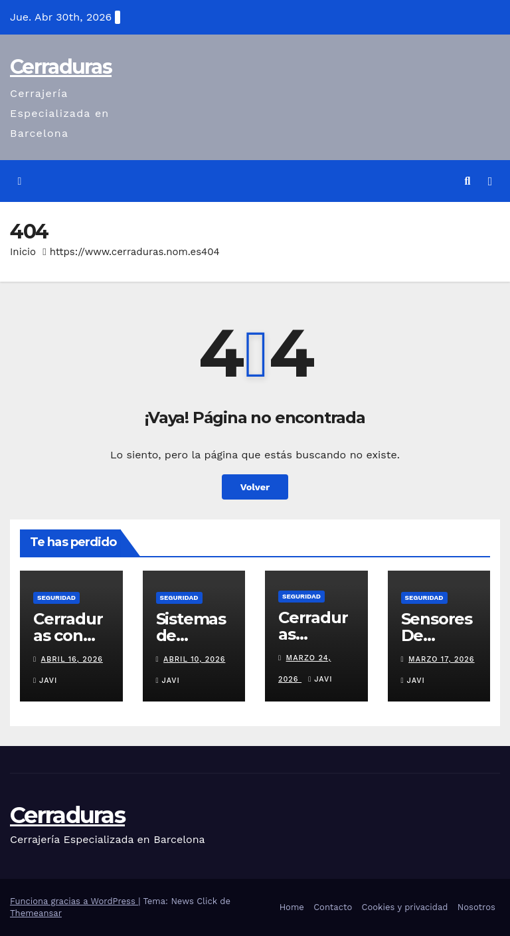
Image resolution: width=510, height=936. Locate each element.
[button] (468, 181)
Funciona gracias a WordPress (74, 901)
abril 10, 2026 (194, 659)
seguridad (56, 597)
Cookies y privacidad (405, 907)
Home (292, 907)
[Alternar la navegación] (490, 181)
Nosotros (476, 907)
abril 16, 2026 (72, 659)
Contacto (332, 907)
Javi (45, 680)
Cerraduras (61, 66)
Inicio (23, 252)
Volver (255, 487)
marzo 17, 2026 (441, 659)
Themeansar (36, 913)
